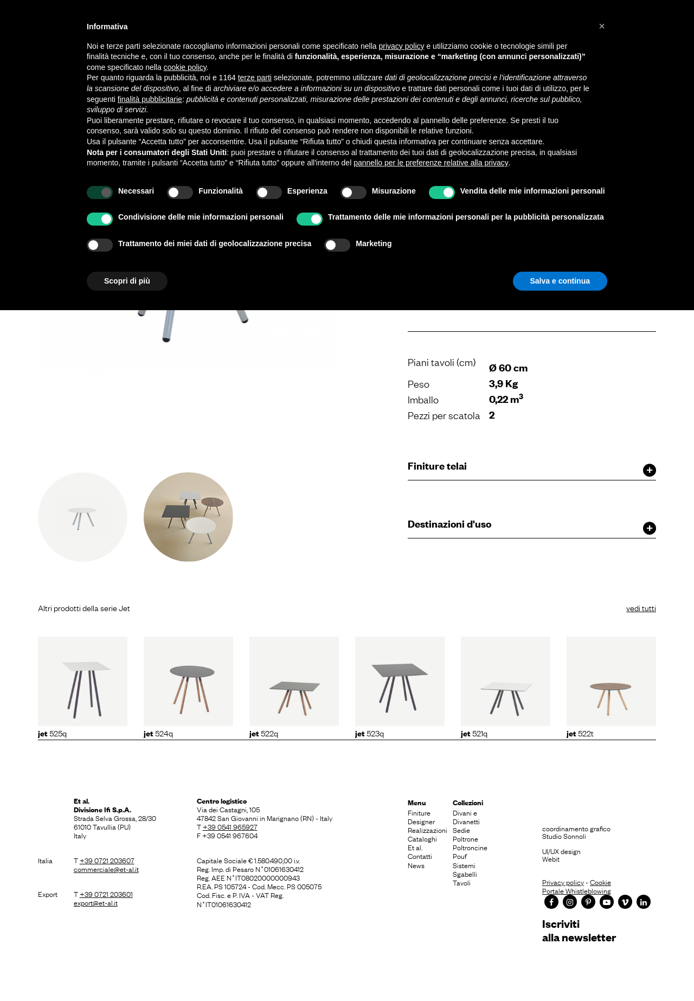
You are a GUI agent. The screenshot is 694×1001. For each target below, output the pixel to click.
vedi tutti (641, 607)
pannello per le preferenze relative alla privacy (431, 162)
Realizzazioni (427, 829)
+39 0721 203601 (106, 893)
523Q (369, 733)
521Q (474, 733)
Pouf (460, 855)
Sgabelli (465, 873)
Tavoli (462, 882)
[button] (602, 26)
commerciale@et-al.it (106, 868)
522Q (263, 733)
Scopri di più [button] (127, 281)
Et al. (415, 847)
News (416, 865)
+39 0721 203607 (107, 860)
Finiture (419, 812)
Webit (551, 858)
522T (580, 733)
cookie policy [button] (185, 67)
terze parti (255, 77)
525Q (52, 733)
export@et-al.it (96, 902)
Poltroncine (470, 847)
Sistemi (464, 865)
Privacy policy (563, 881)
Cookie (600, 881)
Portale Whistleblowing (576, 890)
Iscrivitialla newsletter (579, 930)
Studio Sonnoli (564, 835)
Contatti (420, 855)
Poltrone (465, 838)
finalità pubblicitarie (150, 99)
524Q (158, 733)
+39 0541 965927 (230, 826)
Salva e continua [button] (560, 281)
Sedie (461, 829)
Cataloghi (422, 838)
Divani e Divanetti (466, 816)
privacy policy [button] (402, 46)
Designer (421, 821)
